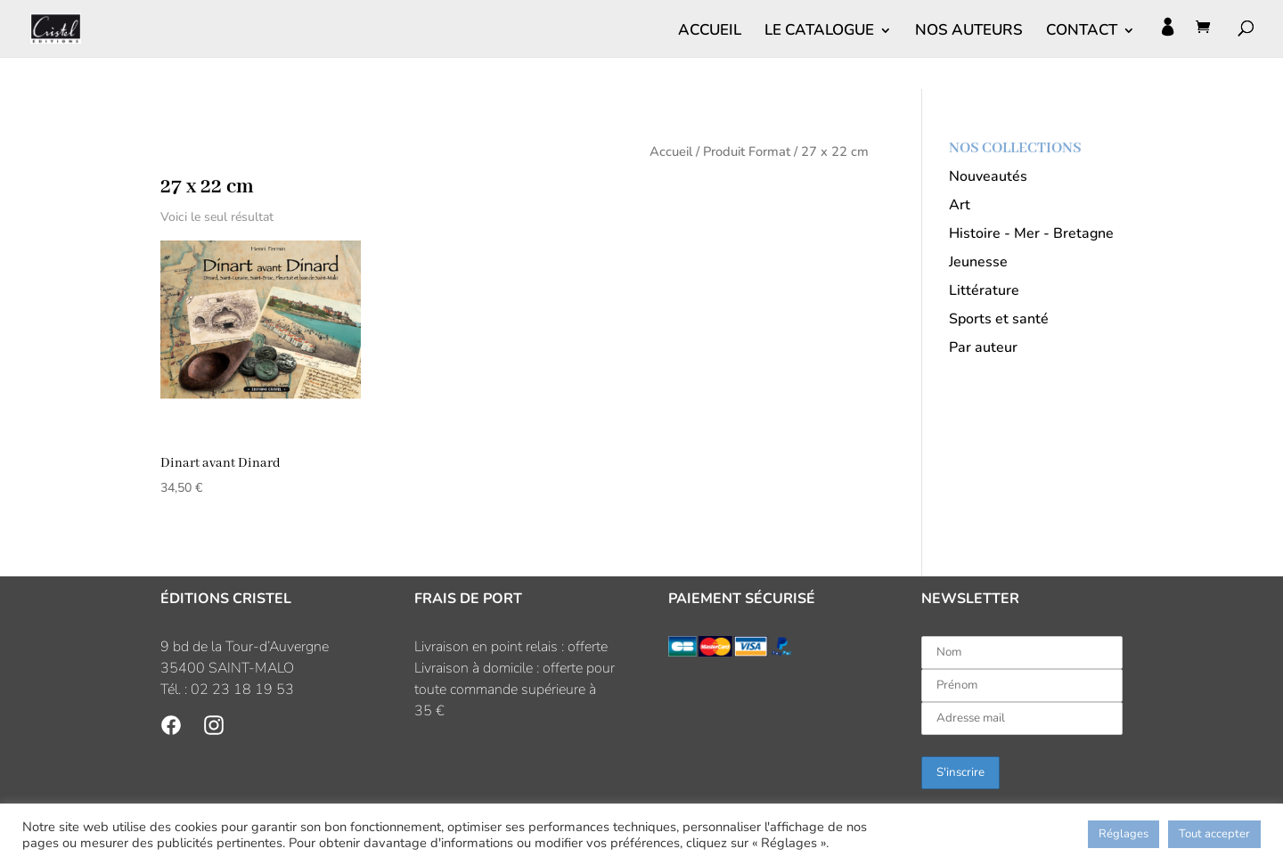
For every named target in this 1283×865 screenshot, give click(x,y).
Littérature (984, 290)
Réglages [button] (1123, 834)
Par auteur (983, 347)
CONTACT (1081, 32)
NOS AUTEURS (969, 32)
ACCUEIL (709, 32)
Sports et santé (999, 319)
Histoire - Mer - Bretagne (1031, 233)
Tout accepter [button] (1214, 834)
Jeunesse (978, 262)
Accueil (671, 151)
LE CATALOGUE (819, 32)
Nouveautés (988, 176)
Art (959, 205)
